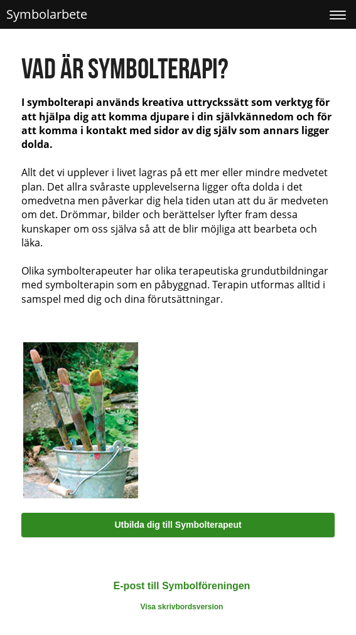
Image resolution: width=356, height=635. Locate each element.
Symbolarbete (46, 14)
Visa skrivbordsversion (182, 606)
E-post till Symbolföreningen (182, 585)
